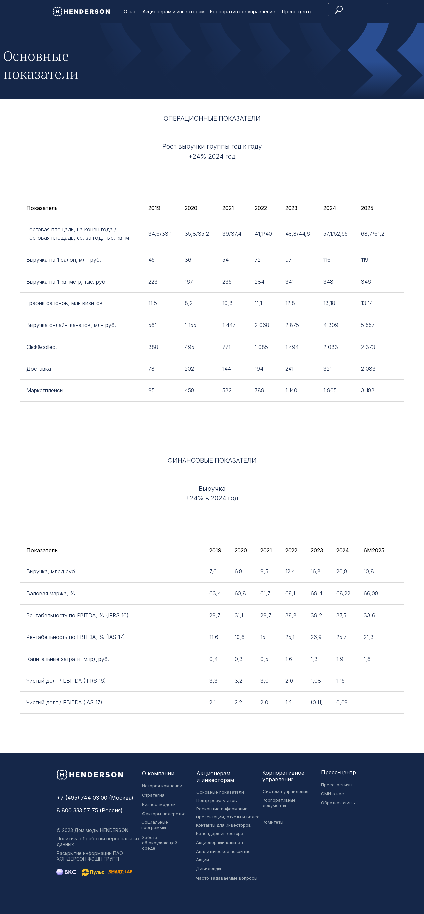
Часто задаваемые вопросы (226, 878)
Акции (202, 859)
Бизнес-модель (159, 804)
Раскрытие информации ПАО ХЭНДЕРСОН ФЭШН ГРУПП (90, 856)
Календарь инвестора (219, 833)
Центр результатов (216, 800)
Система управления (285, 791)
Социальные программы (154, 824)
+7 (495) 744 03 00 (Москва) (95, 797)
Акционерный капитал (219, 842)
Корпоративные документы (279, 802)
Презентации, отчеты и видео (228, 816)
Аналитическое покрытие (223, 851)
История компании (162, 785)
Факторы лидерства (164, 813)
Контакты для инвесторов (223, 825)
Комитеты (273, 822)
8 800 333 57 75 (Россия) (90, 810)
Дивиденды (208, 868)
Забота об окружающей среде (159, 843)
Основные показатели (220, 792)
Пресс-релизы (336, 784)
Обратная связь (338, 802)
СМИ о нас (332, 793)
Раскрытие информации (222, 808)
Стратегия (153, 795)
